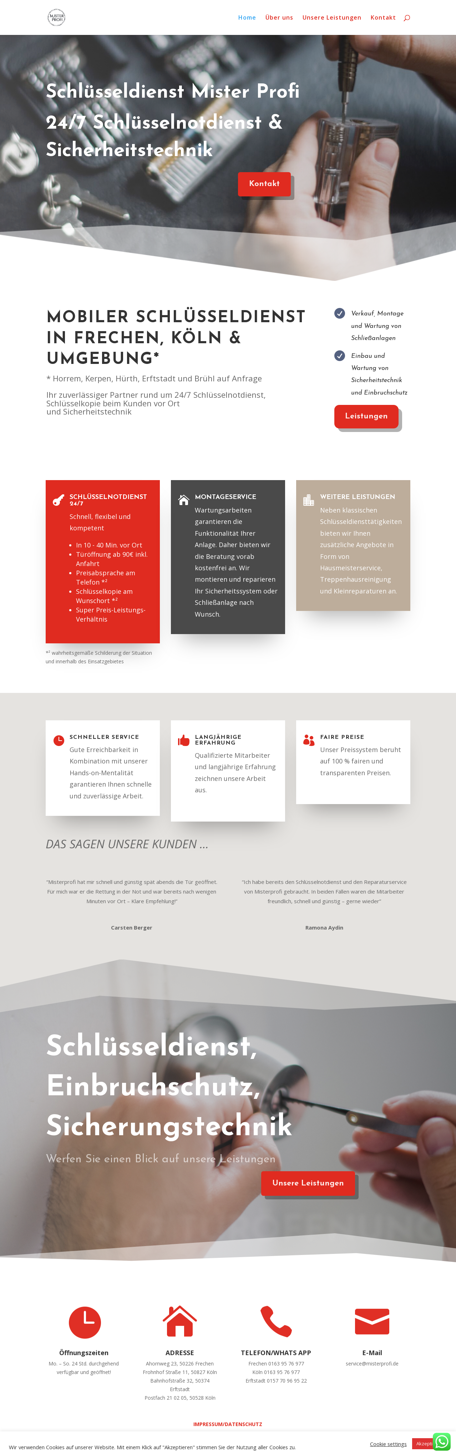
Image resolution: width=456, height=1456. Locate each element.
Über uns (279, 18)
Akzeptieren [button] (429, 1443)
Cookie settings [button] (388, 1444)
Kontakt (383, 18)
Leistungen (359, 416)
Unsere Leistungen (332, 18)
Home (247, 18)
